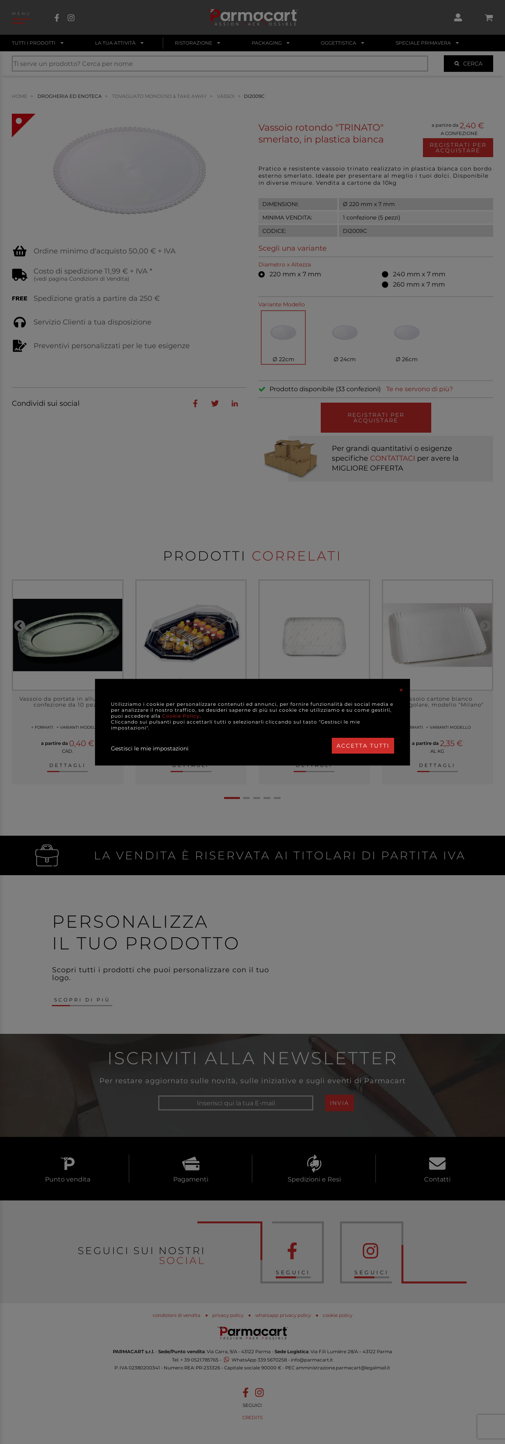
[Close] (401, 690)
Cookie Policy (181, 716)
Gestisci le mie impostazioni (150, 748)
